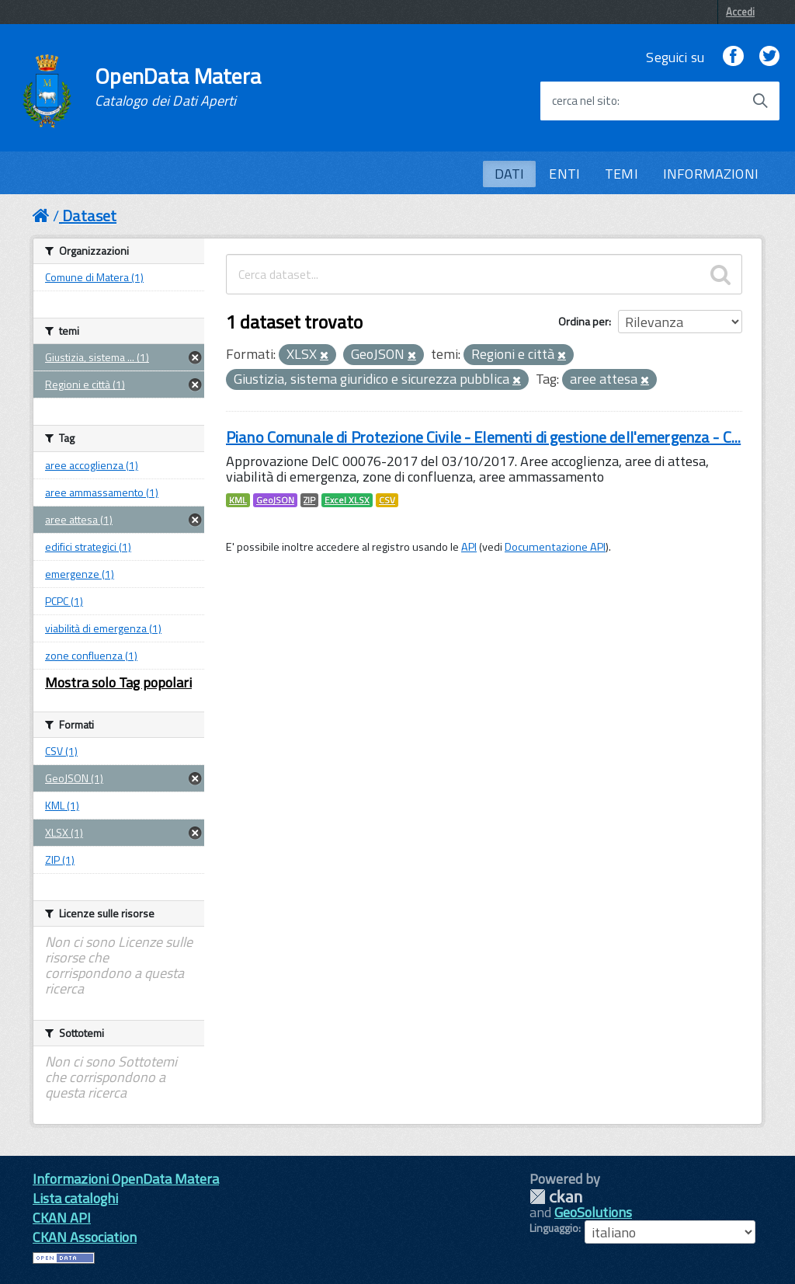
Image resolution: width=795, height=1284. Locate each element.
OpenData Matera (178, 87)
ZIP (309, 500)
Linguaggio (553, 1228)
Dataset (89, 216)
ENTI (564, 173)
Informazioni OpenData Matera (126, 1178)
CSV (387, 500)
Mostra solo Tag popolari (118, 682)
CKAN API (62, 1217)
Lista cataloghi (75, 1198)
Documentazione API (555, 546)
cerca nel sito (584, 101)
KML (238, 500)
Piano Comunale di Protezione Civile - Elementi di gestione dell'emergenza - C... (483, 437)
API (469, 546)
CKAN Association (85, 1237)
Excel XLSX (347, 500)
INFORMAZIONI (711, 173)
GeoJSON (275, 500)
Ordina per (583, 321)
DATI (510, 173)
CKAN (555, 1196)
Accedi (740, 11)
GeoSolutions (593, 1212)
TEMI (621, 173)
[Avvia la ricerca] (760, 101)
